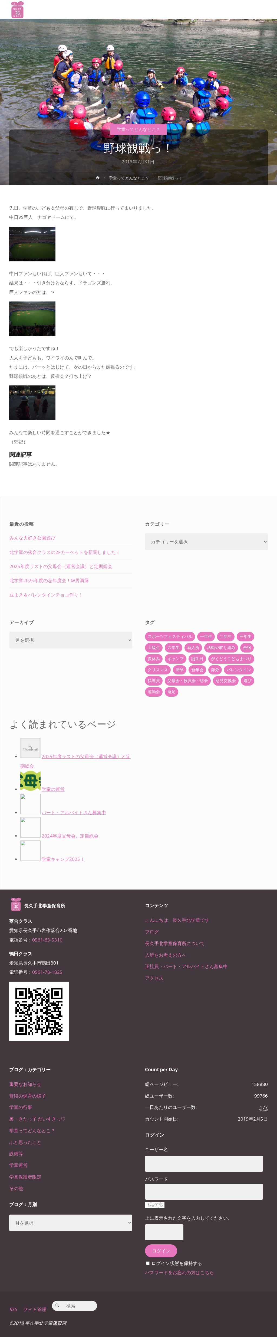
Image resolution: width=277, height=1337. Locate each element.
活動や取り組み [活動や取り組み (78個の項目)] (221, 647)
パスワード (156, 1179)
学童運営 (18, 1165)
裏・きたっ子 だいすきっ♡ (37, 1119)
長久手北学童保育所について (175, 943)
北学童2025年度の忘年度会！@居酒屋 (49, 580)
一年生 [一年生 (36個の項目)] (206, 636)
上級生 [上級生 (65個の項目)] (154, 647)
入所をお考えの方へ (165, 955)
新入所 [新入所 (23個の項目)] (193, 647)
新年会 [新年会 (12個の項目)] (197, 670)
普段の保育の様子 (27, 1096)
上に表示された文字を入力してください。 (188, 1218)
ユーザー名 (156, 1149)
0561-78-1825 (47, 972)
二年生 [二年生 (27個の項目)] (226, 636)
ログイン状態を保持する (176, 1263)
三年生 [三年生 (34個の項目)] (245, 636)
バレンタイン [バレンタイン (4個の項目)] (239, 670)
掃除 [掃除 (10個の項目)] (180, 670)
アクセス (154, 978)
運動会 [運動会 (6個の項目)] (154, 692)
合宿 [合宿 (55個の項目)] (247, 647)
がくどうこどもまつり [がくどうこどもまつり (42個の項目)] (231, 658)
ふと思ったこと (25, 1142)
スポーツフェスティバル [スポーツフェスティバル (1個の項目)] (170, 636)
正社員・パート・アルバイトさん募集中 (186, 966)
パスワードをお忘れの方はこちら (179, 1272)
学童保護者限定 (25, 1177)
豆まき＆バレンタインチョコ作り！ (46, 595)
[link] (16, 47)
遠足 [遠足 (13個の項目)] (171, 692)
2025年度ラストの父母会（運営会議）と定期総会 (60, 566)
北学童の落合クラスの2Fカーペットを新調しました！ (64, 552)
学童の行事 (20, 1107)
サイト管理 (34, 1309)
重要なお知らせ (25, 1084)
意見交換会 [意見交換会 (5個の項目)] (226, 680)
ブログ (152, 932)
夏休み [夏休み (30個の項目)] (154, 658)
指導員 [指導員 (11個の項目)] (154, 680)
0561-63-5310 (47, 940)
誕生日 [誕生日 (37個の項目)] (197, 658)
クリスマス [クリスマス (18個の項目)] (158, 670)
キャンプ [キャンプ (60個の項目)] (175, 658)
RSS (13, 1309)
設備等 (16, 1153)
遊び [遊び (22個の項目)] (247, 680)
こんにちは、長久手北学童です (177, 920)
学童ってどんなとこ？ (138, 129)
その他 (16, 1188)
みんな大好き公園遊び (32, 538)
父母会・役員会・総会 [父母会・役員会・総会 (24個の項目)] (187, 680)
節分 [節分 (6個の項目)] (215, 670)
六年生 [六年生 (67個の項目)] (173, 647)
